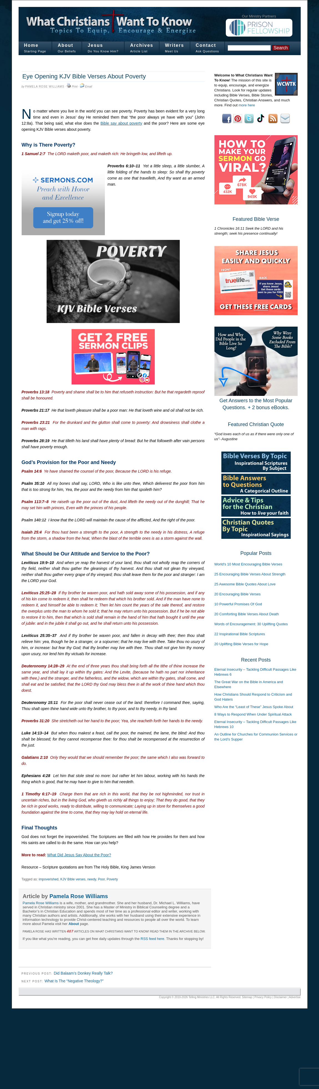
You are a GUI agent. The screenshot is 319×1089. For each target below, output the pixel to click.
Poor (101, 879)
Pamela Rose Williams (44, 86)
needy (91, 879)
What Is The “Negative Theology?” (73, 981)
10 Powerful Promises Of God (238, 604)
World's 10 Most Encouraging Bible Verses (248, 564)
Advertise (295, 997)
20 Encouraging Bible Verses (237, 594)
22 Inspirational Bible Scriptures (239, 634)
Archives (141, 45)
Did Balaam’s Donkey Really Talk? (83, 973)
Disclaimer (280, 997)
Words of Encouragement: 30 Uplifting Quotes (251, 624)
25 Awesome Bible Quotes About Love (245, 584)
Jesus (95, 45)
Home (31, 45)
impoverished (48, 879)
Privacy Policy (263, 997)
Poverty (112, 879)
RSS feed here (152, 939)
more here (247, 105)
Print (75, 86)
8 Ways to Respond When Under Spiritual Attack (253, 714)
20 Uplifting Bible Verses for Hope (241, 644)
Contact (206, 45)
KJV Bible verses (72, 879)
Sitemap (247, 997)
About (65, 45)
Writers (174, 45)
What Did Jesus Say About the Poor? (79, 855)
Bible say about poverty (121, 123)
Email (88, 86)
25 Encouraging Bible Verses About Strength (250, 574)
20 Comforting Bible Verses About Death (246, 614)
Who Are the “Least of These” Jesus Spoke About (253, 707)
